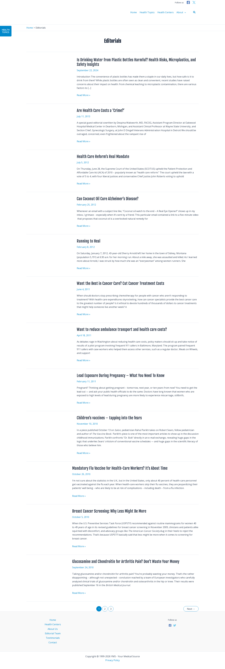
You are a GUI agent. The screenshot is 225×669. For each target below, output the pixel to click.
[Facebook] (188, 2)
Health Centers (165, 12)
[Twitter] (194, 2)
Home (133, 12)
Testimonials (53, 637)
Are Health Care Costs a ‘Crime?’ (100, 110)
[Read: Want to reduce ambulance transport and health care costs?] (33, 331)
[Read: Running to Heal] (47, 252)
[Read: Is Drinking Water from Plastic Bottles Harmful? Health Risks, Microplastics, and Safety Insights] (47, 71)
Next (191, 608)
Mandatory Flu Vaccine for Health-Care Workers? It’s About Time (119, 468)
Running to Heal (88, 241)
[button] (194, 12)
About (181, 12)
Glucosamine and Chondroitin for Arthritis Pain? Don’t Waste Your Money (125, 561)
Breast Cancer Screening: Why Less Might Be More (109, 511)
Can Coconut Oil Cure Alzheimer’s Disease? (107, 198)
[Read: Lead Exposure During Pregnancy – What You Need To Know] (47, 387)
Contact (53, 642)
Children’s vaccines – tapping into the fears (109, 418)
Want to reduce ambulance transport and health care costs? (122, 329)
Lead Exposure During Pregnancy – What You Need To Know (120, 375)
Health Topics (147, 12)
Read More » (83, 95)
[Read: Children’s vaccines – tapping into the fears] (47, 431)
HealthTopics (5, 31)
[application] (184, 12)
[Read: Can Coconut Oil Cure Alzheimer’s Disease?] (47, 212)
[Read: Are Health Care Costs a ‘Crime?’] (47, 122)
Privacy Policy (112, 660)
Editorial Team (53, 633)
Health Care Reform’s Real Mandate (103, 156)
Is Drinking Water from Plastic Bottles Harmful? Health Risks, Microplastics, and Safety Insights (136, 62)
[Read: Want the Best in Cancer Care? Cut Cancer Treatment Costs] (47, 296)
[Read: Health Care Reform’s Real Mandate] (47, 168)
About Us (53, 629)
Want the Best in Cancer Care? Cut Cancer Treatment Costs (120, 283)
